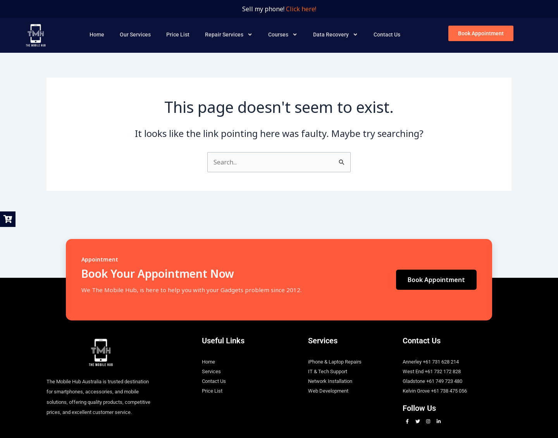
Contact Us (387, 34)
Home (97, 34)
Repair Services (229, 34)
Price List (177, 34)
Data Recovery (335, 34)
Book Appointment (436, 279)
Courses (283, 34)
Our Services (135, 34)
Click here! (301, 9)
